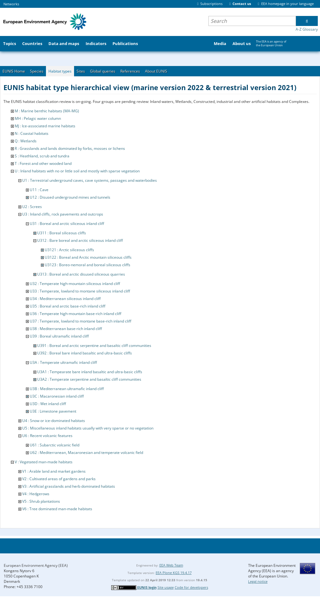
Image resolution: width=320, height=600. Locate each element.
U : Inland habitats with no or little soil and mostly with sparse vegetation (77, 171)
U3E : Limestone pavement (53, 411)
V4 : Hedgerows (35, 493)
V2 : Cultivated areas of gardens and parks (59, 478)
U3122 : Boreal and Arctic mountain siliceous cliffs (88, 257)
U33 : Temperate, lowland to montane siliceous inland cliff (80, 291)
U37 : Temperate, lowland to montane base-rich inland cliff (80, 321)
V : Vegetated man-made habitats (43, 462)
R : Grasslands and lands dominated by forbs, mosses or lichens (70, 148)
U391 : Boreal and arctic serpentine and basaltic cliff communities (94, 345)
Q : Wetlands (26, 141)
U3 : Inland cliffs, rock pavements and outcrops (62, 214)
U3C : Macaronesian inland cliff (57, 396)
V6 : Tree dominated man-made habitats (57, 508)
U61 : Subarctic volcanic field (54, 445)
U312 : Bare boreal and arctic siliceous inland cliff (80, 240)
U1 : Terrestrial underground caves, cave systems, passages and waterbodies (89, 180)
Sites (81, 71)
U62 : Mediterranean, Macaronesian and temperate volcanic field (86, 452)
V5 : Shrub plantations (41, 501)
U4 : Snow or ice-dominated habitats (53, 420)
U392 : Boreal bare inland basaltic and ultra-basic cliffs (84, 353)
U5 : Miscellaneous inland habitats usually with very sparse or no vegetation (87, 428)
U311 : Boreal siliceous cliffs (61, 233)
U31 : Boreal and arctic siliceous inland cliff (67, 223)
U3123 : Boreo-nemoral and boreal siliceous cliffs (87, 264)
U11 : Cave (39, 189)
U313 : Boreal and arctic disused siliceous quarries (81, 274)
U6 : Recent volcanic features (47, 435)
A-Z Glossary (307, 29)
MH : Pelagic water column (38, 118)
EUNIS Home (13, 71)
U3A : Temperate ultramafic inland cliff (63, 362)
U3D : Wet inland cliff (48, 403)
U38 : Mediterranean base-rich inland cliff (66, 328)
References (130, 71)
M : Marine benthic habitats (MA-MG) (47, 111)
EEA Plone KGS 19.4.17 (174, 572)
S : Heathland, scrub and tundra (42, 156)
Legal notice (258, 581)
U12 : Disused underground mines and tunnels (70, 197)
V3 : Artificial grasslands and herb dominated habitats (68, 486)
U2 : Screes (32, 206)
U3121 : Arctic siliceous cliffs (69, 249)
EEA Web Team (171, 565)
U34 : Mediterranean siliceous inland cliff (65, 298)
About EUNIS (156, 71)
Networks (11, 4)
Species (36, 71)
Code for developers (191, 587)
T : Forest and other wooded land (43, 163)
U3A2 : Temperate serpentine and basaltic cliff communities (89, 379)
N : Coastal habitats (31, 133)
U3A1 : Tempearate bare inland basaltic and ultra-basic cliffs (89, 371)
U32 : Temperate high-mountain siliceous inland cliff (75, 283)
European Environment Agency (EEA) (36, 565)
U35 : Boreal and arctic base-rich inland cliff (67, 306)
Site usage (166, 587)
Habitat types (60, 71)
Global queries (102, 71)
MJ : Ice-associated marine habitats (45, 126)
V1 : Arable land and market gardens (54, 471)
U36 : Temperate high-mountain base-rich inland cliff (75, 313)
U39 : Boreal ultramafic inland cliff (59, 336)
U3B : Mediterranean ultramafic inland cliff (67, 388)
